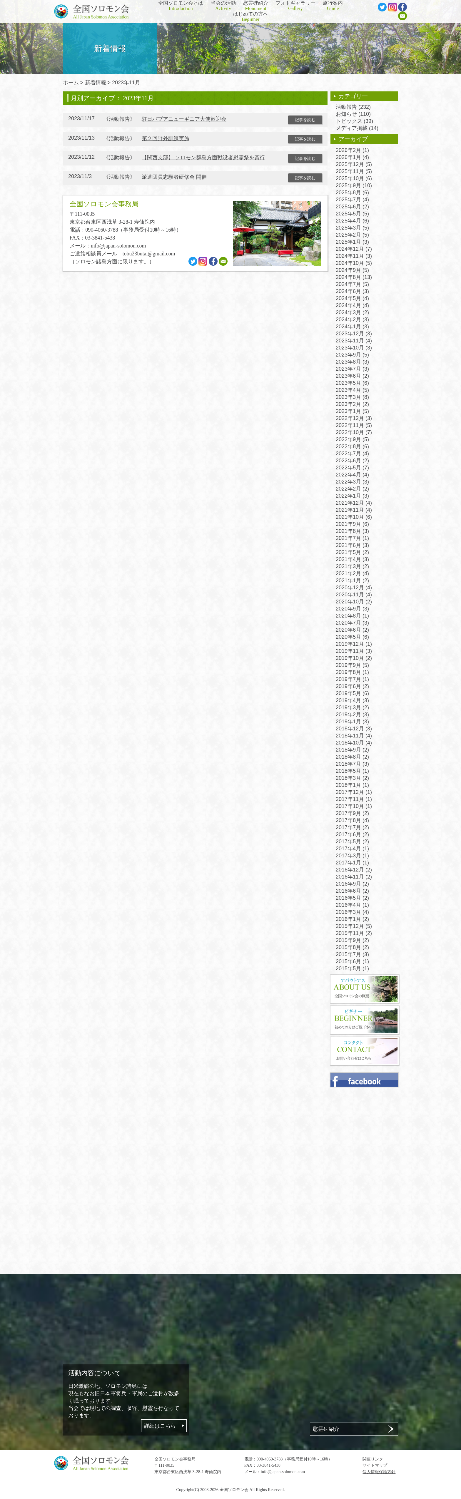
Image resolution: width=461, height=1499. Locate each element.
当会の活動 (223, 6)
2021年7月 (352, 538)
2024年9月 (352, 270)
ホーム (71, 83)
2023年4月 (352, 390)
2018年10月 (354, 743)
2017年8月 (352, 820)
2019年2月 (352, 714)
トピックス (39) (354, 121)
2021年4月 (352, 559)
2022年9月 (352, 439)
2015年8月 (352, 947)
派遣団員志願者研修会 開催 (174, 177)
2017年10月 (354, 806)
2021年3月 (352, 566)
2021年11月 (354, 510)
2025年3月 (352, 228)
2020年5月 (352, 637)
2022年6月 (352, 461)
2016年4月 (352, 905)
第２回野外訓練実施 (165, 138)
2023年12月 (354, 334)
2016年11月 (354, 877)
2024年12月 (354, 249)
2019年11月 (354, 651)
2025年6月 (352, 207)
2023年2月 (352, 404)
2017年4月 (352, 848)
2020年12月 (354, 587)
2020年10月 (354, 602)
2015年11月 (354, 933)
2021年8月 (352, 531)
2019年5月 (352, 693)
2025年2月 (352, 235)
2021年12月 (354, 503)
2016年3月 (352, 912)
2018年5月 (352, 771)
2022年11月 (354, 425)
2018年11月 (354, 736)
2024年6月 (352, 291)
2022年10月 (354, 432)
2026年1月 (352, 157)
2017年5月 (352, 841)
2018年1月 (352, 785)
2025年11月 (354, 171)
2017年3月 (352, 856)
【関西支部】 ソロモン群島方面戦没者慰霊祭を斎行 (203, 157)
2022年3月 (352, 482)
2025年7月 (352, 200)
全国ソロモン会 (234, 1489)
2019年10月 (354, 658)
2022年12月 (354, 418)
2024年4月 (352, 305)
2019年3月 (352, 707)
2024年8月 (354, 277)
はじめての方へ (250, 16)
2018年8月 (352, 757)
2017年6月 (352, 834)
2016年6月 (352, 891)
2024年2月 (352, 319)
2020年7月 (352, 623)
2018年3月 (352, 778)
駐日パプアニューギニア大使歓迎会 (184, 119)
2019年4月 (352, 700)
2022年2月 (352, 489)
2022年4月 (352, 475)
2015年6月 (352, 961)
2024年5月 (352, 298)
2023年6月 (352, 376)
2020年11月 (354, 595)
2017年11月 (354, 799)
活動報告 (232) (353, 107)
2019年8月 (352, 672)
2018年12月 (354, 729)
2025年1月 (352, 242)
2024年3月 (352, 312)
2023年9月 (352, 355)
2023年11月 (126, 83)
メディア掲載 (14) (357, 128)
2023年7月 (352, 369)
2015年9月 (352, 940)
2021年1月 (352, 580)
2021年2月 (352, 573)
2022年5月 (352, 468)
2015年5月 (352, 968)
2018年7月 (352, 764)
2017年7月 (352, 827)
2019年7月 (352, 679)
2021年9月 (352, 524)
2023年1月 (352, 411)
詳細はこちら (160, 1426)
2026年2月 (352, 150)
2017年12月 (354, 792)
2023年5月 (352, 383)
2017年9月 (352, 813)
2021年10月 (354, 517)
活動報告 (119, 119)
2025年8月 (352, 192)
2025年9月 (354, 185)
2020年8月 (352, 616)
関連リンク (373, 1459)
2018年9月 (352, 750)
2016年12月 (354, 870)
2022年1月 (352, 496)
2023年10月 (354, 348)
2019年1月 (352, 722)
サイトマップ (375, 1465)
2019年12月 (354, 644)
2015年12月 (354, 926)
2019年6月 (352, 686)
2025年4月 (352, 221)
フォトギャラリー (295, 6)
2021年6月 (352, 545)
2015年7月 (352, 954)
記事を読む (305, 119)
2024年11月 (354, 256)
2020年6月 (352, 630)
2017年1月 (352, 863)
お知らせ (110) (353, 114)
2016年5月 (352, 898)
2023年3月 (352, 397)
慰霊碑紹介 (255, 6)
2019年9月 (352, 665)
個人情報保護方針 (379, 1471)
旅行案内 (333, 6)
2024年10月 (354, 263)
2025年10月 (354, 178)
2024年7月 (352, 284)
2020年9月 (352, 609)
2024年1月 (352, 326)
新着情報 (95, 83)
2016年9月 (352, 884)
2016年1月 (352, 919)
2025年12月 (354, 164)
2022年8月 (352, 446)
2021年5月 (352, 552)
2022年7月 (352, 453)
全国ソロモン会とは (180, 6)
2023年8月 (352, 362)
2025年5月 (352, 214)
